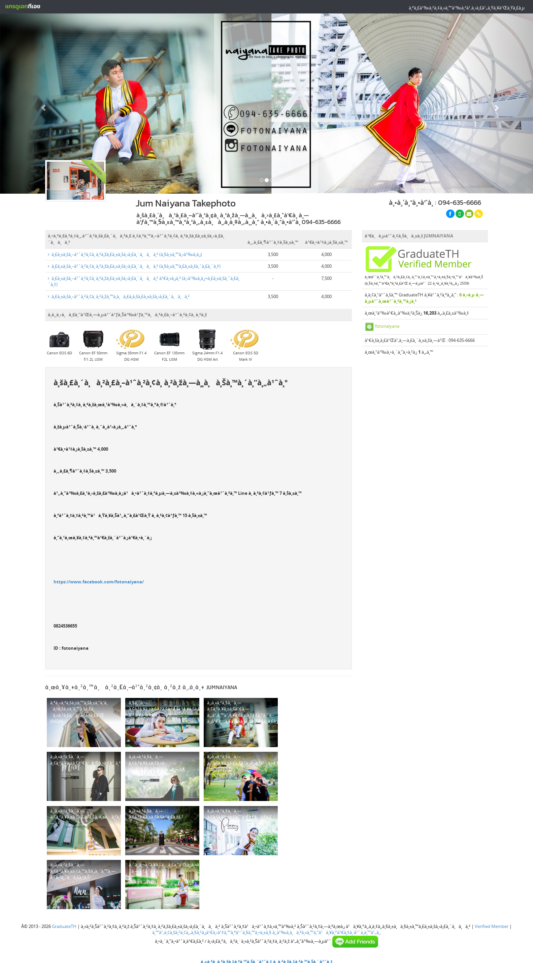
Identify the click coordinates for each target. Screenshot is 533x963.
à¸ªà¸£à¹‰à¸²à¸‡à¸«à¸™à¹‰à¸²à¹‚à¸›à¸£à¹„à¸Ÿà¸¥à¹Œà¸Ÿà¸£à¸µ (467, 8)
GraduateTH (64, 926)
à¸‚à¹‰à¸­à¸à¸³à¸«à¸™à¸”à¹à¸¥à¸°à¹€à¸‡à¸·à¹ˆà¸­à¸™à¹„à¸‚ (326, 932)
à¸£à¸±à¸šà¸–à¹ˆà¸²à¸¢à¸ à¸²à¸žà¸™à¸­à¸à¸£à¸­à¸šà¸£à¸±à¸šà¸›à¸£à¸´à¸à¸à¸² (119, 296)
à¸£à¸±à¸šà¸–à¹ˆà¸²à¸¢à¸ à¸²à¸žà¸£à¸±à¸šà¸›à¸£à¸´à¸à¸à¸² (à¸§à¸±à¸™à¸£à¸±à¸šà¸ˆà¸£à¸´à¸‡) (134, 266)
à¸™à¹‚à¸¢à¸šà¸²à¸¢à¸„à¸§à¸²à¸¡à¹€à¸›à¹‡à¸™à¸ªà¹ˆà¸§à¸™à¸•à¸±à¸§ (211, 932)
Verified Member (491, 926)
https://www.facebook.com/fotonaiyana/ (99, 582)
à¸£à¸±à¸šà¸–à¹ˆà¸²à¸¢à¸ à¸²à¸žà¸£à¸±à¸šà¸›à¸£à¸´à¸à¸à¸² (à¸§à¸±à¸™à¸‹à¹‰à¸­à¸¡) (125, 254)
